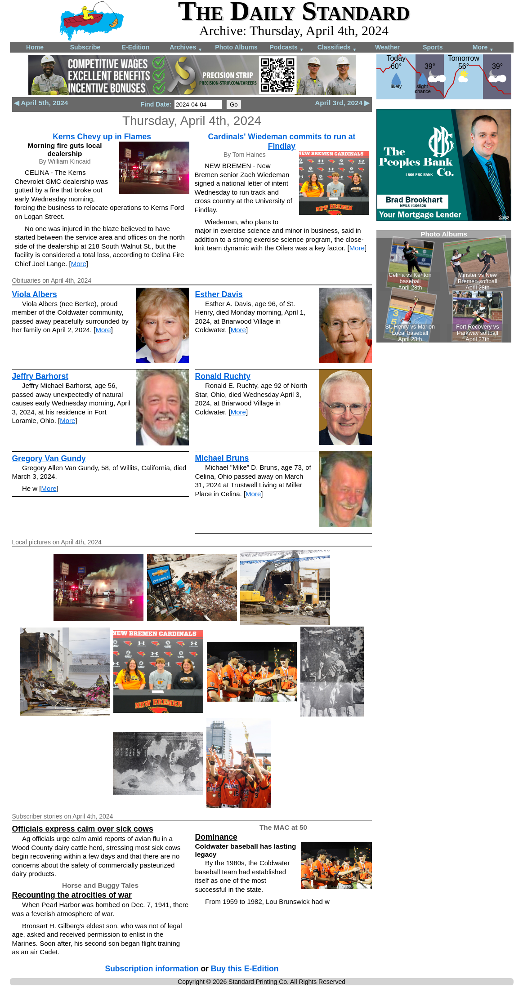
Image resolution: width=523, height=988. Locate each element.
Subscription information (152, 968)
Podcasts (287, 48)
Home (35, 47)
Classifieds (337, 48)
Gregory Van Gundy (49, 458)
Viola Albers (34, 294)
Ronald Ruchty (222, 376)
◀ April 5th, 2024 (41, 103)
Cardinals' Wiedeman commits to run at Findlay (282, 141)
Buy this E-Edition (245, 968)
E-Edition (135, 47)
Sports (433, 47)
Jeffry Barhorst (40, 376)
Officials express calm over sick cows (82, 828)
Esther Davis (219, 294)
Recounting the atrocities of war (72, 894)
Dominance (216, 836)
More (483, 48)
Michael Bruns (222, 458)
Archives (186, 48)
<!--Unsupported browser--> (443, 286)
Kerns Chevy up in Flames (102, 136)
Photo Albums (236, 47)
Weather (387, 47)
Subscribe (85, 47)
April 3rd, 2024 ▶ (342, 103)
